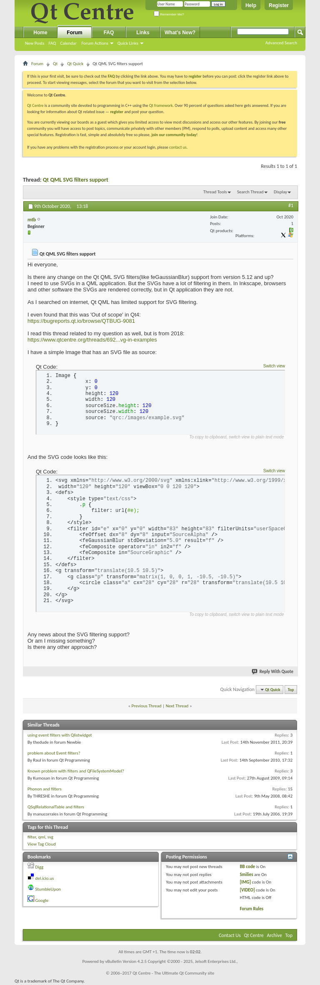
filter (32, 837)
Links (142, 32)
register (116, 111)
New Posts (34, 43)
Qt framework (161, 105)
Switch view (274, 366)
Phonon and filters (45, 789)
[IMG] (245, 882)
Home (40, 32)
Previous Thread (147, 706)
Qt (55, 63)
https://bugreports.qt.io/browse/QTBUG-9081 (81, 321)
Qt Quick (75, 63)
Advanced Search (281, 43)
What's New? (180, 32)
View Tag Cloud (42, 844)
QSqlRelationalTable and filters (56, 807)
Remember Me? (169, 14)
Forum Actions (94, 43)
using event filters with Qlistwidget (60, 735)
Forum (74, 32)
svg (50, 837)
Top (291, 689)
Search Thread (250, 192)
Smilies (246, 874)
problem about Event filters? (54, 753)
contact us (178, 147)
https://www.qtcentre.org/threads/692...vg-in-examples (92, 340)
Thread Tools (215, 192)
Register (279, 5)
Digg (39, 867)
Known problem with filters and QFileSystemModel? (76, 771)
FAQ (52, 43)
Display (280, 192)
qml (41, 837)
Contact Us (230, 935)
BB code (247, 866)
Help (250, 5)
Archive (274, 935)
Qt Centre (35, 105)
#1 (290, 205)
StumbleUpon (48, 889)
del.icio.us (44, 878)
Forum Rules (251, 909)
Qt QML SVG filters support (75, 179)
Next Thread (177, 706)
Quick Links (128, 43)
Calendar (68, 43)
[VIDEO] (247, 890)
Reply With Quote (272, 671)
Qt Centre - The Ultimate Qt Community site (173, 973)
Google (42, 900)
